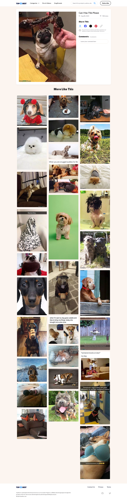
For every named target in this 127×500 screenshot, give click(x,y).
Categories (34, 3)
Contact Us (91, 487)
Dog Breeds (58, 3)
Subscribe (105, 3)
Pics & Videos (46, 3)
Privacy (100, 487)
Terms (109, 487)
